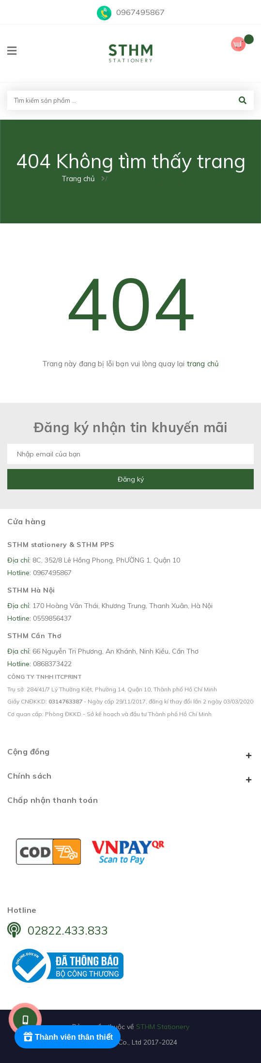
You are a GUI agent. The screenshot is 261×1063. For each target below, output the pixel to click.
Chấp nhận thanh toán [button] (52, 800)
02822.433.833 (68, 930)
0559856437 (52, 618)
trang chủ (203, 363)
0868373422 (52, 663)
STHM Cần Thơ (34, 635)
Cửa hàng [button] (26, 521)
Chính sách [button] (130, 777)
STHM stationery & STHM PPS (60, 544)
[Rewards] (68, 1036)
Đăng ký (131, 479)
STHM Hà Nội (31, 590)
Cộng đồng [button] (130, 753)
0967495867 (140, 12)
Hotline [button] (22, 910)
